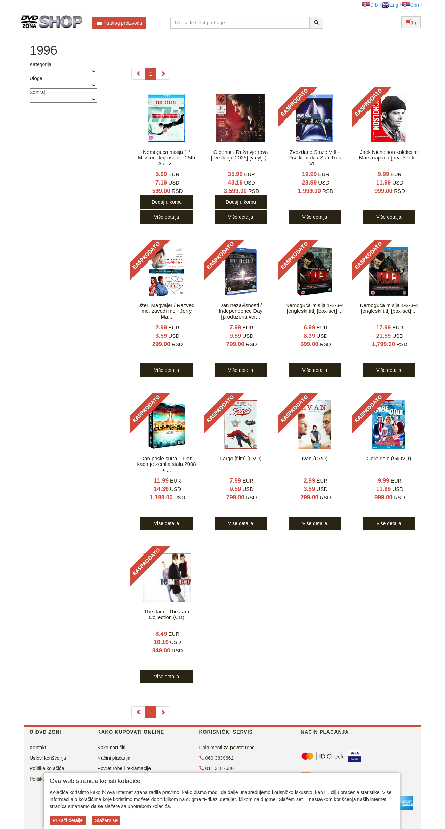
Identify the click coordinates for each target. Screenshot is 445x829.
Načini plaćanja (113, 758)
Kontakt (38, 747)
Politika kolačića (47, 768)
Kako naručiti (111, 747)
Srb (370, 5)
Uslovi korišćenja (48, 758)
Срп (410, 5)
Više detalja (166, 217)
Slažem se (106, 820)
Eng (389, 5)
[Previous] (138, 74)
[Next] (163, 74)
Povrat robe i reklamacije (124, 768)
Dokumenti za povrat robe (227, 747)
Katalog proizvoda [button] (119, 23)
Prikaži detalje (67, 820)
